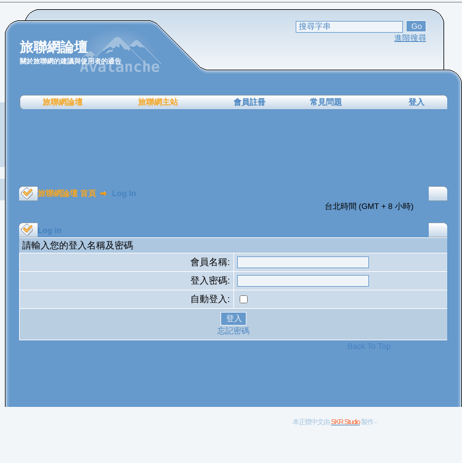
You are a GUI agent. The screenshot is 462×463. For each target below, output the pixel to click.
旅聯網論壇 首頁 (67, 193)
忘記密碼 (233, 330)
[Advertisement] (233, 148)
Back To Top (369, 346)
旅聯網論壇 (63, 102)
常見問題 (326, 102)
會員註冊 (249, 102)
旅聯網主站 (158, 102)
